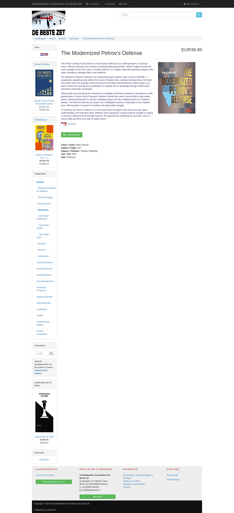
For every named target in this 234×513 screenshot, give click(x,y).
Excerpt (72, 124)
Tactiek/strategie (45, 197)
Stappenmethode (45, 297)
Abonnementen (44, 303)
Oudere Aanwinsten (42, 332)
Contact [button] (97, 497)
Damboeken (43, 256)
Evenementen (44, 203)
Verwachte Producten (41, 289)
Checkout (109, 4)
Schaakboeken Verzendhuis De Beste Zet (57, 3)
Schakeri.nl (51, 510)
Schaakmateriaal (44, 268)
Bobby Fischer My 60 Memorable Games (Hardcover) (44, 104)
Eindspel (41, 243)
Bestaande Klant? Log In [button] (54, 482)
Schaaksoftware (44, 275)
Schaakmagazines (45, 281)
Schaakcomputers (45, 262)
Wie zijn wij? (172, 475)
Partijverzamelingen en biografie (45, 189)
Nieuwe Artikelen (42, 64)
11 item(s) (93, 4)
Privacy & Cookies (131, 481)
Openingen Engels (43, 226)
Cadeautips (42, 309)
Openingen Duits (43, 236)
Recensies (44, 459)
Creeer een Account (45, 475)
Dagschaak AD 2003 (44, 437)
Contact (126, 487)
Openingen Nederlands (43, 217)
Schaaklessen (173, 479)
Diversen (41, 250)
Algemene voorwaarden (134, 484)
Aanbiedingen (40, 120)
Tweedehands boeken (43, 323)
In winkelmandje (71, 135)
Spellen (40, 315)
